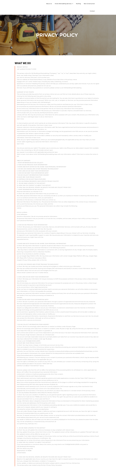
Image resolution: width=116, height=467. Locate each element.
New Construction (89, 3)
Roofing (78, 3)
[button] (98, 7)
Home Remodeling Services (64, 3)
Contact (92, 11)
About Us (49, 3)
